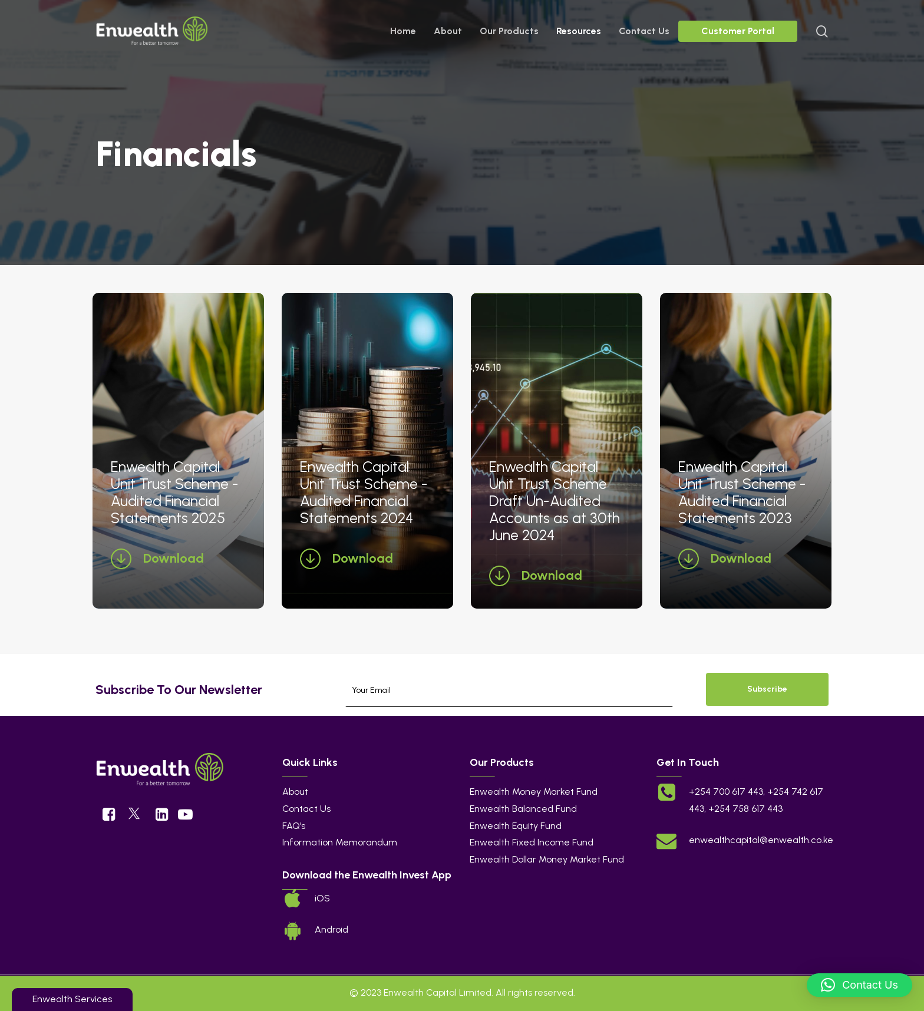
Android (331, 929)
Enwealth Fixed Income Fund (531, 842)
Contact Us (306, 808)
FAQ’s (293, 825)
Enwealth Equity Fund (516, 825)
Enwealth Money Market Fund (534, 791)
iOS (322, 898)
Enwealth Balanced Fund (523, 808)
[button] (859, 985)
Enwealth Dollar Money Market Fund (547, 859)
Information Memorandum (339, 842)
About (295, 791)
